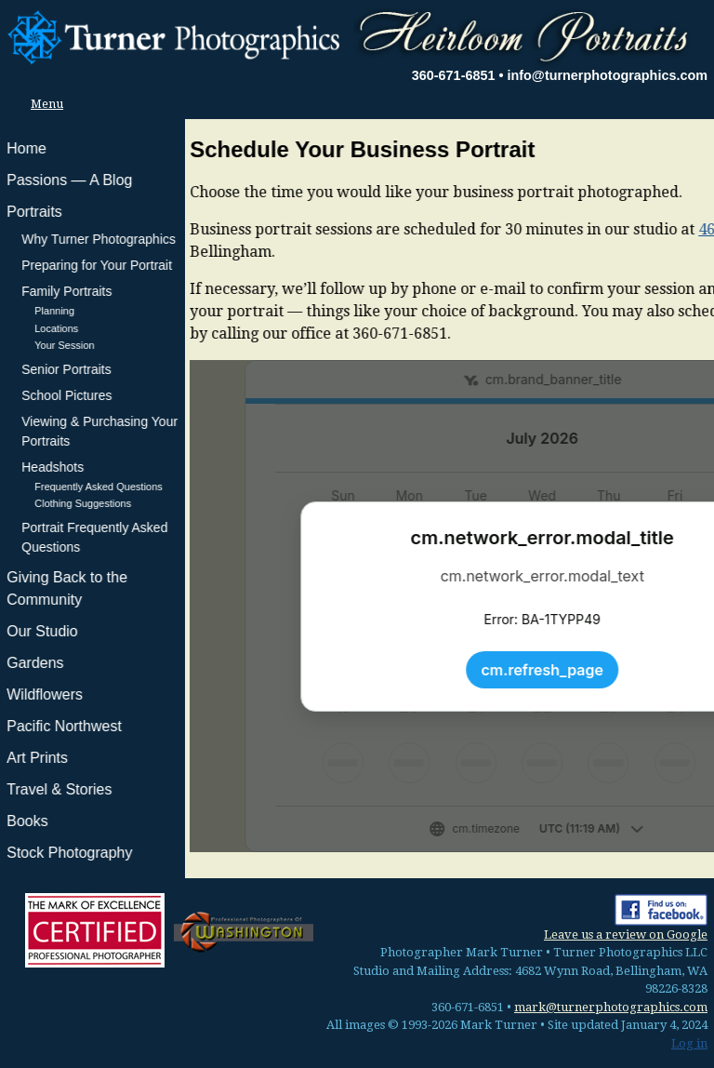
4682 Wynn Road (572, 229)
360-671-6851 (454, 75)
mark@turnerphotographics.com (610, 1007)
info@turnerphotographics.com (607, 75)
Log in (689, 1043)
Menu (42, 104)
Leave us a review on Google (625, 934)
